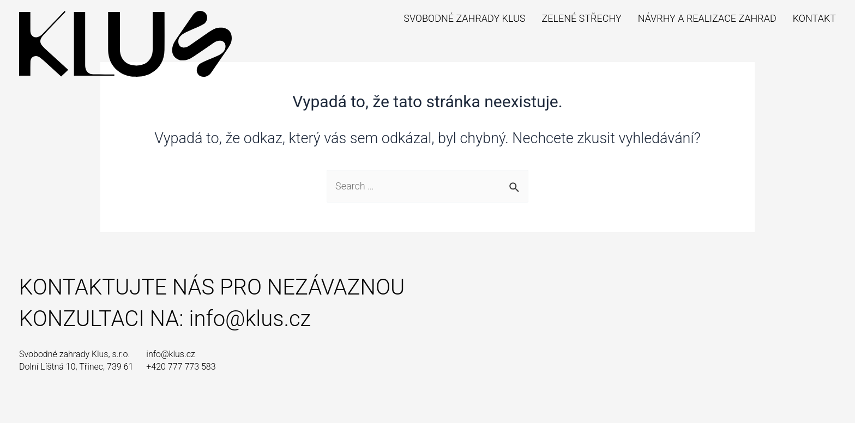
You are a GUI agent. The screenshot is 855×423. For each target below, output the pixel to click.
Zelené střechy (581, 18)
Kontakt (814, 18)
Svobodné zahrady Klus (464, 18)
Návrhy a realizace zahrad (707, 18)
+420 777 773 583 (180, 366)
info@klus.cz (250, 319)
